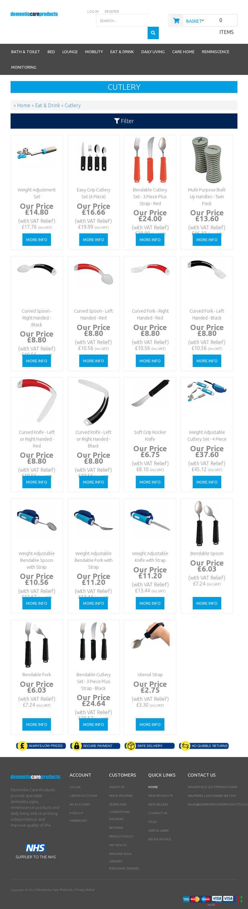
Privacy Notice (83, 877)
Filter (124, 108)
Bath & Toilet (25, 39)
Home (153, 774)
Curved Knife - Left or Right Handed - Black (92, 424)
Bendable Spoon (206, 540)
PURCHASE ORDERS (124, 856)
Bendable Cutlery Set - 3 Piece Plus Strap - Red (149, 182)
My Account (80, 792)
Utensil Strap (149, 661)
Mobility (94, 39)
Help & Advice (159, 827)
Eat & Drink (122, 39)
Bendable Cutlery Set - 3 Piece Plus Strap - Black (92, 667)
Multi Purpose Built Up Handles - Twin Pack (206, 182)
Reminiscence (215, 39)
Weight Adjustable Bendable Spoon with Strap (35, 545)
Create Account (83, 783)
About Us (116, 774)
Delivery (116, 806)
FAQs (152, 809)
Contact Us (157, 800)
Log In (75, 774)
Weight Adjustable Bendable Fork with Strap (92, 545)
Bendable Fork (35, 661)
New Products (160, 783)
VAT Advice (118, 832)
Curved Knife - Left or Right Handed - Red (36, 424)
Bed (51, 39)
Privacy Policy (121, 824)
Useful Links (158, 818)
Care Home (183, 39)
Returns (116, 815)
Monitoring (23, 55)
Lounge (70, 39)
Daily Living (153, 39)
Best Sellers (158, 792)
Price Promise (121, 783)
